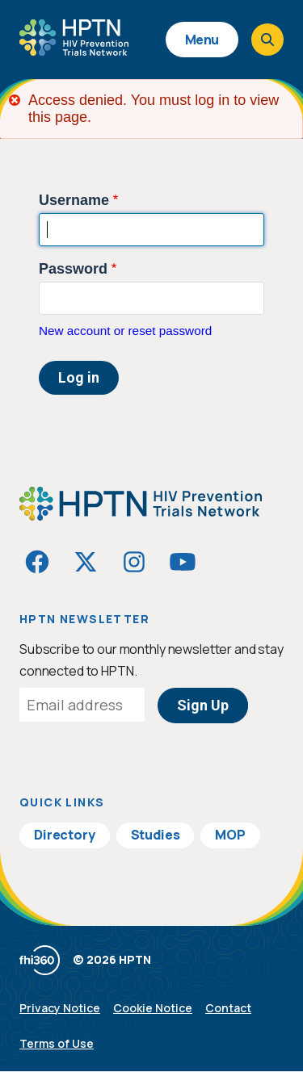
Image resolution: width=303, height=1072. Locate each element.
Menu (202, 39)
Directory (64, 835)
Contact (228, 1007)
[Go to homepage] (73, 50)
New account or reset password (125, 330)
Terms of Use (56, 1043)
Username (74, 200)
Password (73, 269)
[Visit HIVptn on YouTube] (182, 562)
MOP (230, 835)
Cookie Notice (152, 1007)
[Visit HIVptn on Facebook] (37, 562)
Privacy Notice (59, 1007)
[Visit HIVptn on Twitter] (85, 562)
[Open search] (267, 39)
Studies (155, 835)
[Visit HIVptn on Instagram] (134, 562)
